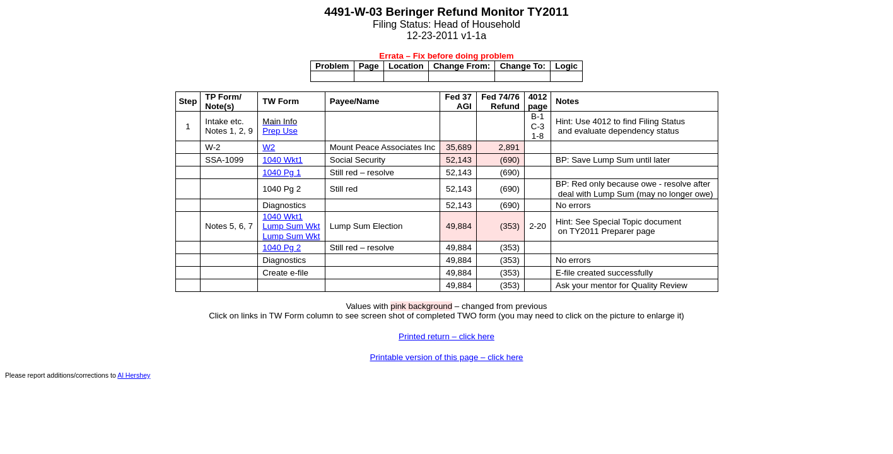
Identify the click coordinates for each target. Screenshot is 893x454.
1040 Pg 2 (281, 247)
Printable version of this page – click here (446, 357)
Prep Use (280, 131)
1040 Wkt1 (282, 160)
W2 (268, 147)
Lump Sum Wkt (291, 226)
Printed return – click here (446, 336)
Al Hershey (133, 375)
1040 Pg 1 (281, 172)
